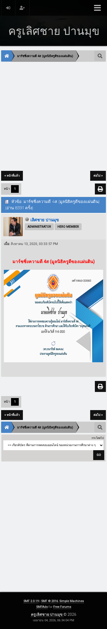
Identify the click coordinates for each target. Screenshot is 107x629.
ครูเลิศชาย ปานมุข (47, 614)
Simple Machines (71, 601)
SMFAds (42, 607)
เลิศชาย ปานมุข (44, 220)
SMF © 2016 (49, 601)
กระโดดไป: (98, 437)
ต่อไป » (98, 175)
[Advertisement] (53, 116)
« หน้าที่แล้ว (12, 175)
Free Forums (62, 607)
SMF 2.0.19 (31, 601)
